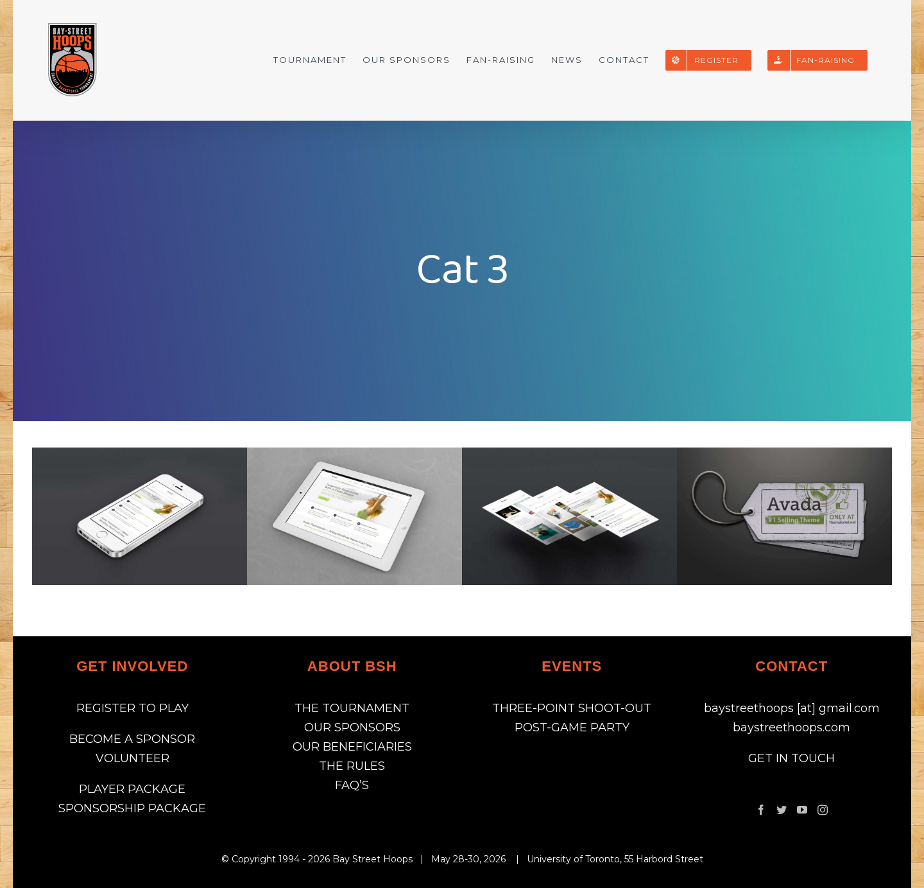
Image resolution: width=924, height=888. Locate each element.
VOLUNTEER (132, 758)
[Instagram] (822, 810)
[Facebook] (761, 810)
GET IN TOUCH (791, 758)
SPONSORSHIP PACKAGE (132, 808)
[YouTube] (802, 810)
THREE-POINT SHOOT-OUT (571, 708)
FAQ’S (352, 785)
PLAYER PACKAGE (132, 789)
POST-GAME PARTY (572, 727)
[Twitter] (781, 810)
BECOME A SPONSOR (132, 739)
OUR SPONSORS (352, 727)
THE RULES (352, 766)
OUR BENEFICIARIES (352, 747)
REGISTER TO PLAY (132, 708)
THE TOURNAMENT (352, 708)
